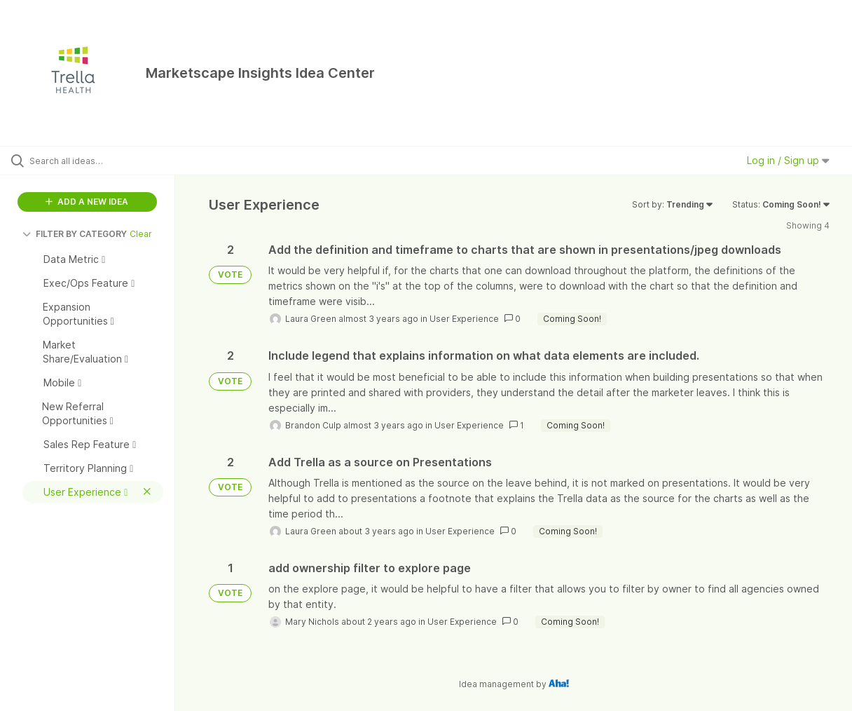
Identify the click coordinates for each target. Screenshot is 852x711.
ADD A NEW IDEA (87, 201)
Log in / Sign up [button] (788, 160)
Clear (141, 234)
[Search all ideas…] (102, 160)
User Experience (464, 318)
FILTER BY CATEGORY (74, 234)
